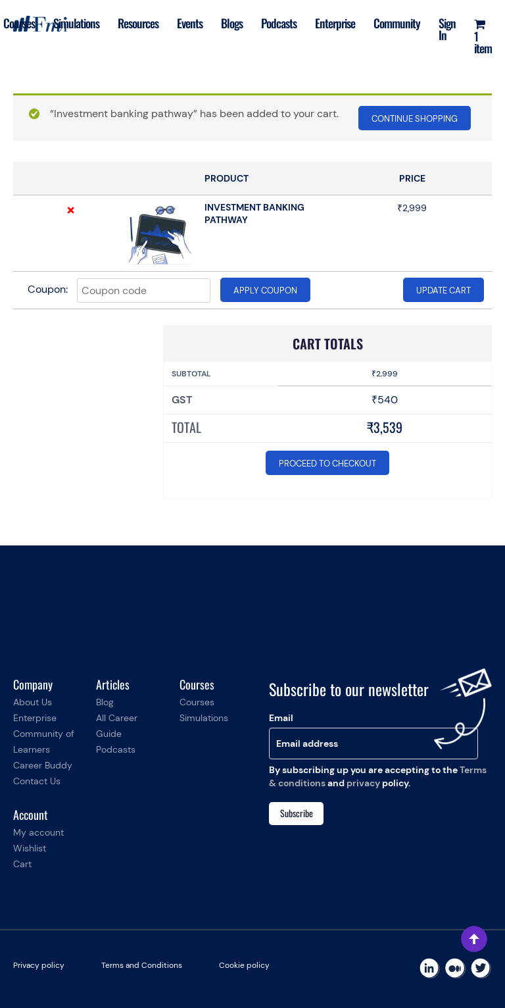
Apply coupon (265, 290)
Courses (19, 23)
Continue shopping (415, 118)
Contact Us (36, 781)
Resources (138, 23)
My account (38, 832)
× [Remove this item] (70, 209)
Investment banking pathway (254, 213)
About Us (32, 702)
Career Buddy (42, 765)
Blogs (232, 23)
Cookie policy (244, 965)
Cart (22, 864)
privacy (363, 783)
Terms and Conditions (141, 965)
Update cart (443, 290)
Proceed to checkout (327, 463)
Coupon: (48, 289)
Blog (105, 702)
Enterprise (335, 23)
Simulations (76, 23)
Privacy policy (38, 965)
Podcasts (279, 23)
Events (190, 23)
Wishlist (29, 848)
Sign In (447, 29)
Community (396, 23)
